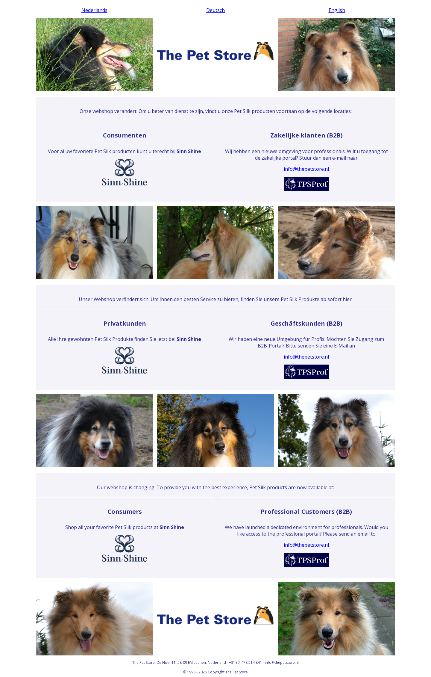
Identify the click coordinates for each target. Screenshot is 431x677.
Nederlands (94, 10)
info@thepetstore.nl (306, 169)
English (337, 10)
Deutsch (215, 10)
